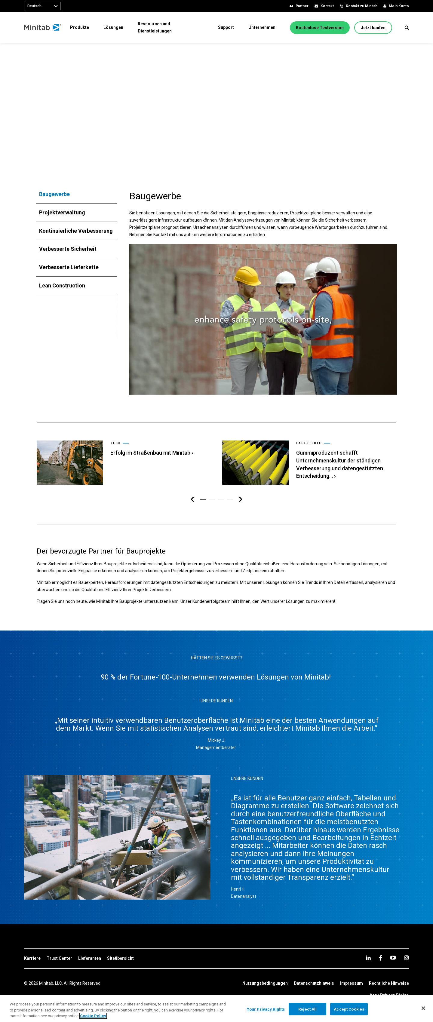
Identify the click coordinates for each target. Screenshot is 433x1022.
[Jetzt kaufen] (373, 27)
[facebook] (380, 958)
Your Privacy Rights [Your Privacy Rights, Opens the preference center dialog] (266, 1009)
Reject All (307, 1009)
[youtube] (393, 958)
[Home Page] (43, 27)
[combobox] (42, 6)
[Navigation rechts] (240, 499)
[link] (123, 462)
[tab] (76, 194)
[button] (407, 28)
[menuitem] (79, 27)
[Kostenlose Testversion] (320, 27)
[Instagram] (406, 957)
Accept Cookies (349, 1009)
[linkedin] (368, 957)
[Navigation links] (192, 499)
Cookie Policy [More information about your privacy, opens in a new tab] (93, 1016)
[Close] (423, 1008)
